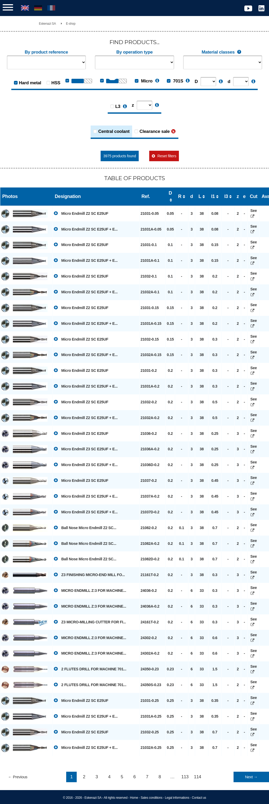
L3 (117, 106)
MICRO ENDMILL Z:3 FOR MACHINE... (90, 590)
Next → (251, 777)
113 (184, 776)
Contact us (199, 798)
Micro (143, 81)
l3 (226, 196)
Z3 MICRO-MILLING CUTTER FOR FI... (90, 621)
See (253, 213)
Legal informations (177, 798)
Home (134, 798)
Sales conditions (151, 798)
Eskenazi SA (47, 23)
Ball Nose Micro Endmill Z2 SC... (85, 527)
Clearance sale (154, 131)
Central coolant (114, 131)
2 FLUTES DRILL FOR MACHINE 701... (90, 668)
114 (197, 776)
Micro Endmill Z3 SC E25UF (81, 433)
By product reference (46, 52)
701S (175, 81)
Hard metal (30, 82)
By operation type (134, 52)
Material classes (222, 52)
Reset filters (166, 156)
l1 (213, 196)
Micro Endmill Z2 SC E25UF (81, 213)
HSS (55, 82)
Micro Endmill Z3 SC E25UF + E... (86, 448)
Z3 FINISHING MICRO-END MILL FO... (89, 574)
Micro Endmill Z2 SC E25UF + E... (86, 229)
